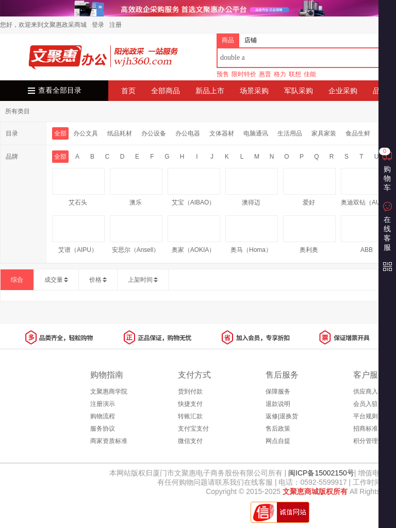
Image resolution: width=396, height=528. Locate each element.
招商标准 (365, 428)
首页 (128, 91)
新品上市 (209, 91)
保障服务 (278, 391)
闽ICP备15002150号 (320, 473)
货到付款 (190, 391)
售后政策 (278, 428)
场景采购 (254, 91)
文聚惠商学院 (108, 391)
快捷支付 (190, 403)
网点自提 (278, 441)
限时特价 (244, 74)
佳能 (310, 74)
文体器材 (221, 133)
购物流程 (102, 416)
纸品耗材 (119, 133)
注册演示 (102, 403)
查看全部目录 (59, 90)
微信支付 (190, 441)
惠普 (265, 74)
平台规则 (365, 416)
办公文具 (85, 133)
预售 (223, 74)
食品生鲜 (357, 133)
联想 (295, 74)
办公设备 (153, 133)
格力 (280, 74)
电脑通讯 (255, 133)
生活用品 (289, 133)
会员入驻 (365, 403)
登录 (98, 24)
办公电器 (187, 133)
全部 (60, 133)
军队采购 (298, 91)
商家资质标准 (108, 441)
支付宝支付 (193, 428)
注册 (115, 24)
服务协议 (102, 428)
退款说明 (278, 403)
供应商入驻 (368, 391)
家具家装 (323, 133)
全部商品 (165, 91)
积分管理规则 (371, 441)
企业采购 (342, 91)
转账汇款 (190, 416)
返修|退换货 (282, 416)
